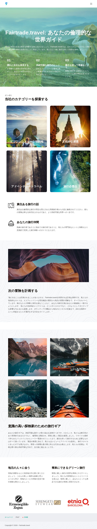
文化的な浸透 (70, 141)
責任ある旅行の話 (28, 204)
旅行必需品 (70, 186)
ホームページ (9, 517)
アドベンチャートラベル (26, 186)
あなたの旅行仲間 (28, 222)
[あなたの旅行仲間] (11, 223)
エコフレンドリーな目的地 (26, 141)
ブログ (17, 517)
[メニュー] (91, 4)
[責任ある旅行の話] (11, 205)
